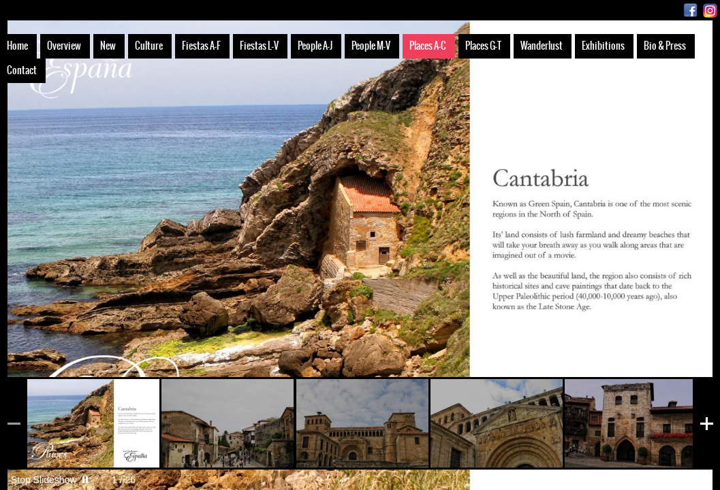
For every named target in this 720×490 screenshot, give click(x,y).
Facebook (690, 10)
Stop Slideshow (44, 479)
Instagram (710, 10)
